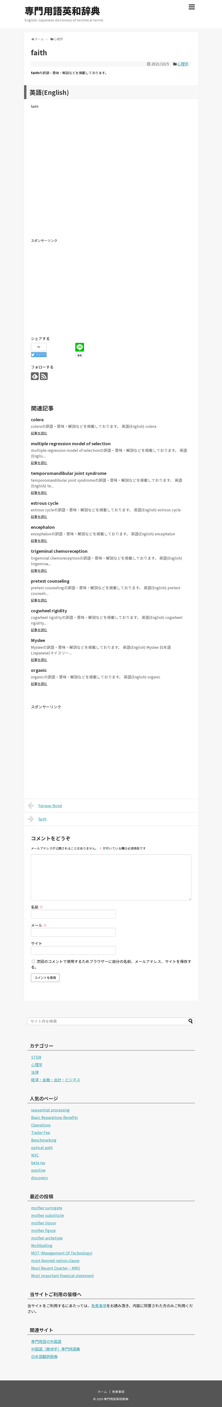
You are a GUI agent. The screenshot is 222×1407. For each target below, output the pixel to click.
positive (38, 1170)
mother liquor (43, 1223)
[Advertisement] (111, 177)
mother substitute (47, 1215)
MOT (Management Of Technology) (61, 1253)
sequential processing (50, 1110)
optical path (42, 1147)
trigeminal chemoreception (59, 551)
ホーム (102, 1391)
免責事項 (98, 1305)
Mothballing (41, 1245)
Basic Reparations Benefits (54, 1117)
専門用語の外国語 (46, 1341)
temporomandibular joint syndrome (68, 473)
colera (37, 419)
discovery (39, 1177)
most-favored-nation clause (55, 1260)
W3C (35, 1155)
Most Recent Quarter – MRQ (55, 1268)
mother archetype (47, 1238)
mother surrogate (46, 1208)
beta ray (38, 1162)
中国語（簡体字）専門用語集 (55, 1349)
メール (39, 925)
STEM (36, 1057)
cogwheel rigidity (49, 610)
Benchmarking (43, 1140)
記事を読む (39, 433)
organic (39, 670)
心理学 (182, 64)
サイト (36, 943)
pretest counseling (50, 581)
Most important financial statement (62, 1275)
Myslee (38, 640)
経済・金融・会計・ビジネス (55, 1079)
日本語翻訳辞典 (44, 1356)
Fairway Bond (45, 805)
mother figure (43, 1230)
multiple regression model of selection (71, 443)
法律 (35, 1072)
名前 (37, 907)
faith (37, 819)
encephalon (43, 527)
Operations (41, 1125)
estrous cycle (44, 503)
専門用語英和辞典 (62, 10)
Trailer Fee (40, 1132)
